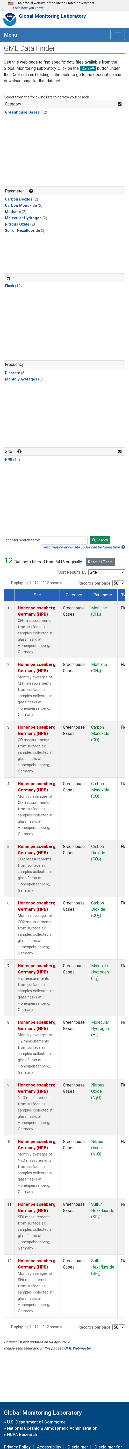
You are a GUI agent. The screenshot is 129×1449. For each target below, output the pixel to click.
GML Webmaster (77, 1348)
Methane (13, 212)
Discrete (12, 373)
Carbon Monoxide (21, 205)
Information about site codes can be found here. (84, 547)
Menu (10, 35)
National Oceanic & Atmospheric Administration (52, 1428)
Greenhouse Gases (22, 112)
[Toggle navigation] (117, 35)
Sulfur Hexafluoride (22, 230)
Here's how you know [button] (26, 8)
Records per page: (94, 583)
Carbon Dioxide (19, 199)
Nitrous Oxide (17, 224)
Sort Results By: (72, 572)
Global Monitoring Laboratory (52, 16)
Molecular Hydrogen (23, 218)
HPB (8, 460)
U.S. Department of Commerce (36, 1422)
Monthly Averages (21, 379)
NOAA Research (22, 1434)
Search (100, 540)
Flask (9, 286)
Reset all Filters (100, 562)
